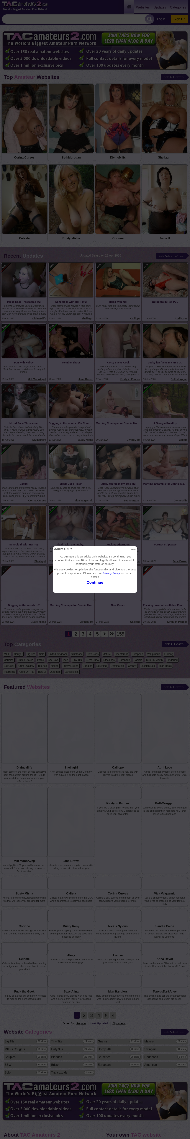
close (133, 549)
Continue (95, 582)
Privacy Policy (111, 573)
